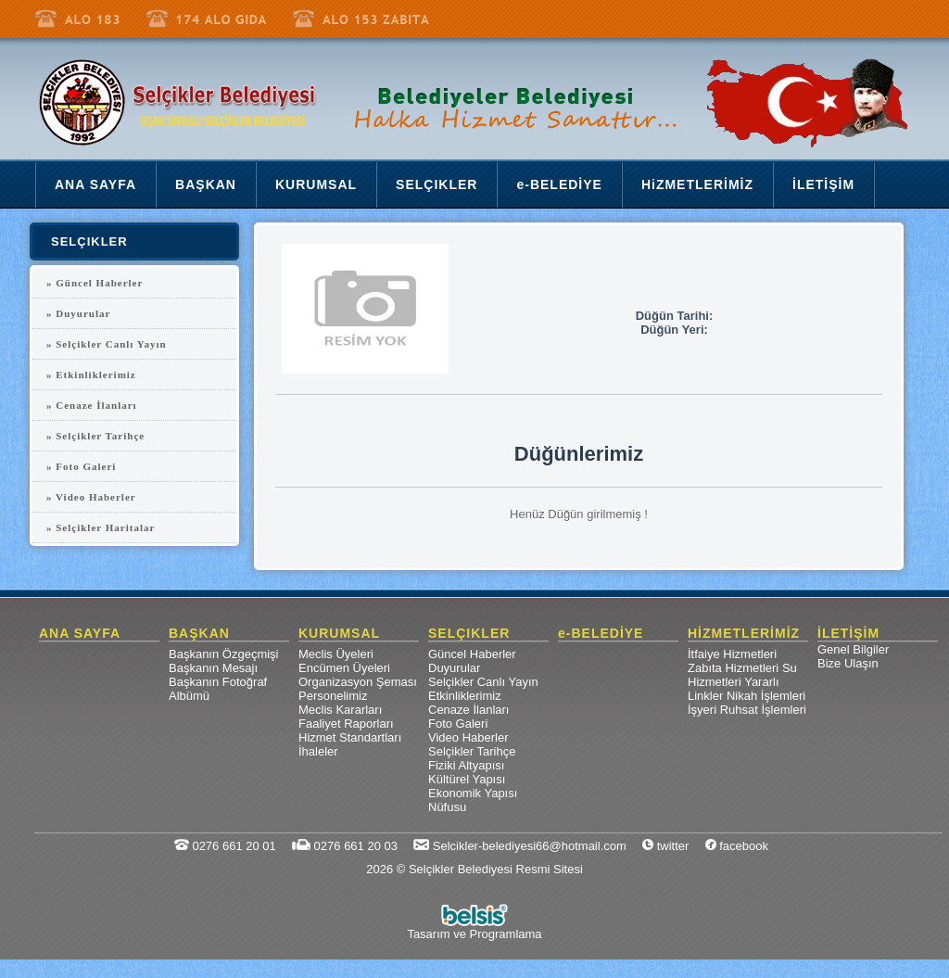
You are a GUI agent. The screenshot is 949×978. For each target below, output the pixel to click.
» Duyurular (78, 313)
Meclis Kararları (340, 710)
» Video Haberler (91, 496)
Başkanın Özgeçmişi (224, 654)
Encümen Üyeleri (344, 668)
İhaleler (318, 751)
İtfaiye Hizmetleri (732, 654)
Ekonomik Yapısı (472, 793)
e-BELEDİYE (600, 633)
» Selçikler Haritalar (100, 527)
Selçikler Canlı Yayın (483, 682)
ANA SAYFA (79, 633)
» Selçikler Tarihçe (95, 435)
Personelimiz (332, 696)
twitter (665, 846)
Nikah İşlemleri (766, 696)
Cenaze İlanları (468, 710)
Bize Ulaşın (848, 663)
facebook (736, 846)
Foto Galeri (457, 723)
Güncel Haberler (472, 654)
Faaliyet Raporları (346, 723)
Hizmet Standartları (349, 737)
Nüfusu (447, 807)
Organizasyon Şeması (357, 682)
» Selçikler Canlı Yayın (106, 343)
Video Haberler (468, 737)
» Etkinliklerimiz (91, 374)
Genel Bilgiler (853, 649)
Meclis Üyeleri (335, 654)
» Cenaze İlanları (91, 405)
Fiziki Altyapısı (466, 765)
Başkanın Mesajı (213, 668)
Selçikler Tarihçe (471, 751)
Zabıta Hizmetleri (733, 668)
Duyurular (454, 668)
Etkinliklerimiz (464, 696)
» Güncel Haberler (94, 282)
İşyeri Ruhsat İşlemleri (747, 710)
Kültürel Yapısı (466, 779)
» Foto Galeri (81, 466)
